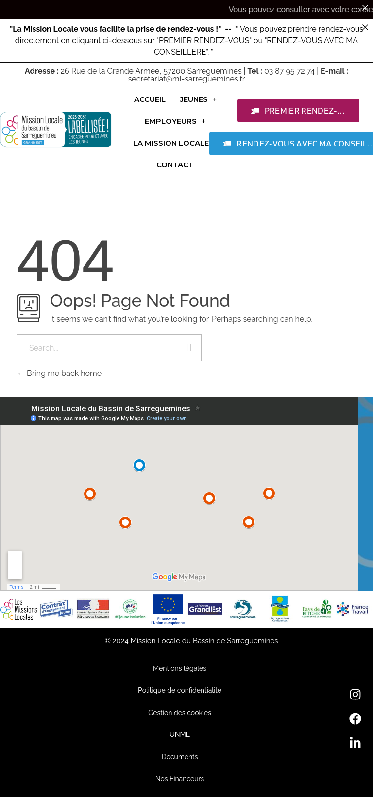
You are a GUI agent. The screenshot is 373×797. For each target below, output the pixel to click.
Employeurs (175, 121)
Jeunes (198, 99)
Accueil (150, 99)
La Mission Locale (175, 142)
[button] (198, 99)
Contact (175, 164)
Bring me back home (59, 373)
